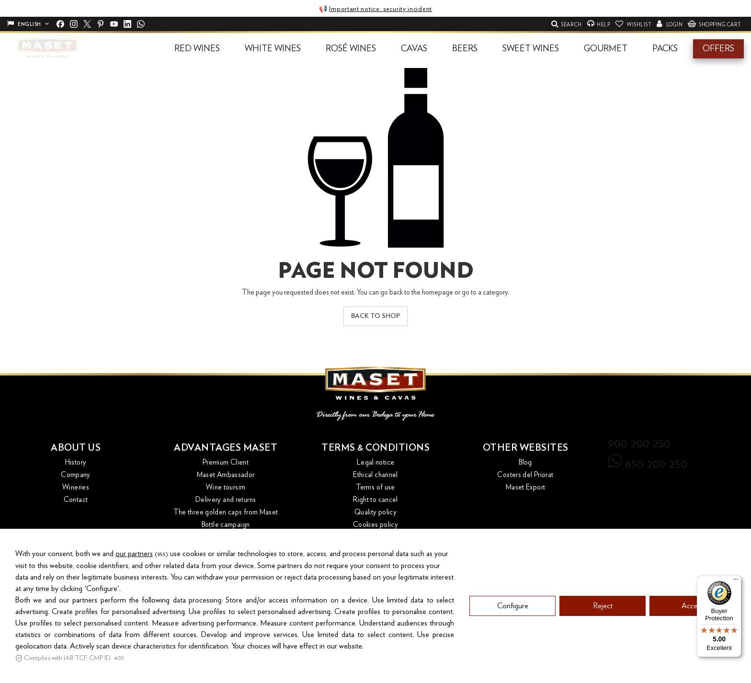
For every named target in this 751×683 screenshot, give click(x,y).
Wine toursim (226, 487)
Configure (512, 626)
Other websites (526, 448)
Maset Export (526, 487)
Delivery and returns (225, 499)
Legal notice (376, 462)
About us (76, 448)
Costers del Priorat (525, 474)
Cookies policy (375, 524)
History (76, 462)
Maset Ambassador (226, 474)
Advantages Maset (225, 448)
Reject (603, 626)
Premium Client (226, 462)
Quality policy (375, 512)
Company (76, 474)
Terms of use (375, 487)
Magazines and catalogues (226, 537)
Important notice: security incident (380, 9)
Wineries (75, 487)
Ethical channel (375, 474)
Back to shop (375, 316)
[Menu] (735, 581)
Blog (525, 462)
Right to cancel (375, 499)
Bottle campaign (226, 524)
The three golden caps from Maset (225, 512)
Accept (693, 626)
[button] (197, 48)
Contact (76, 499)
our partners (134, 574)
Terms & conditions (375, 448)
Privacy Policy (375, 537)
